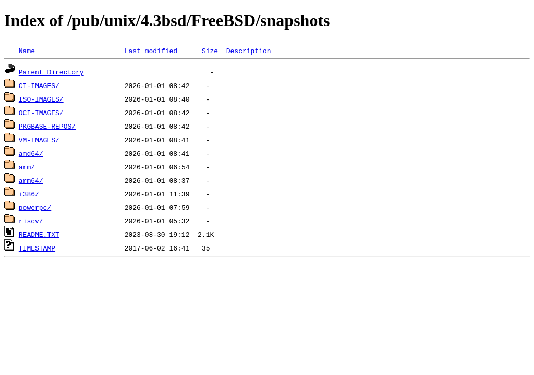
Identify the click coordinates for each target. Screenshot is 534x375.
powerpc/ (35, 207)
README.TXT (39, 234)
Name (27, 50)
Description (248, 50)
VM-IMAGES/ (39, 139)
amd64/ (31, 153)
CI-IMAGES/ (39, 85)
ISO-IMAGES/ (41, 99)
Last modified (151, 50)
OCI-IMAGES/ (41, 112)
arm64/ (31, 180)
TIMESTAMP (37, 248)
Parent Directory (51, 72)
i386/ (29, 193)
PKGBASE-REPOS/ (47, 126)
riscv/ (31, 221)
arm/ (27, 166)
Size (210, 50)
